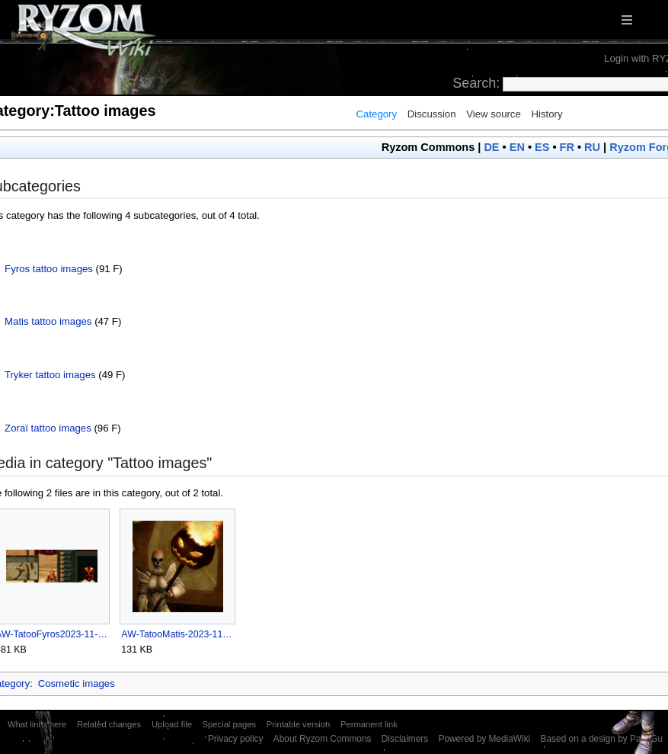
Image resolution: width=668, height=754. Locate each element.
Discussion (432, 114)
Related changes (109, 724)
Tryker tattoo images (50, 374)
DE (491, 147)
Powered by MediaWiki (484, 738)
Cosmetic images (76, 683)
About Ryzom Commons (322, 738)
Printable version (299, 724)
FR (567, 147)
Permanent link (369, 724)
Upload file (172, 724)
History (546, 114)
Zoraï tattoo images (48, 428)
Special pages (229, 724)
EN (517, 147)
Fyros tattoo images (49, 268)
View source (493, 114)
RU (592, 147)
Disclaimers (405, 738)
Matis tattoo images (48, 321)
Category (377, 114)
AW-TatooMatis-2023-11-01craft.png (177, 634)
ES (542, 147)
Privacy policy (236, 738)
